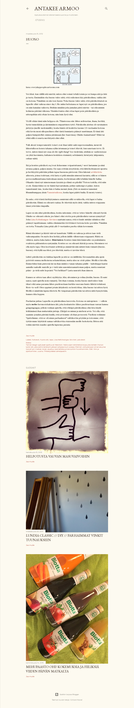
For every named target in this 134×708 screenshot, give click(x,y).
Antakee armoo (56, 8)
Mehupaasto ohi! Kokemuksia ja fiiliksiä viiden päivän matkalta (62, 669)
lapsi (51, 340)
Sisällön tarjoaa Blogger (67, 694)
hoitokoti (35, 340)
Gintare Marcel (76, 700)
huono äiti (44, 340)
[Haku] (106, 8)
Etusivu (40, 20)
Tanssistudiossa (54, 192)
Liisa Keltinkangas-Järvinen (44, 219)
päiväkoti (81, 340)
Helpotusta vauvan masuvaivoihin (58, 456)
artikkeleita (96, 172)
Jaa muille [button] (30, 336)
